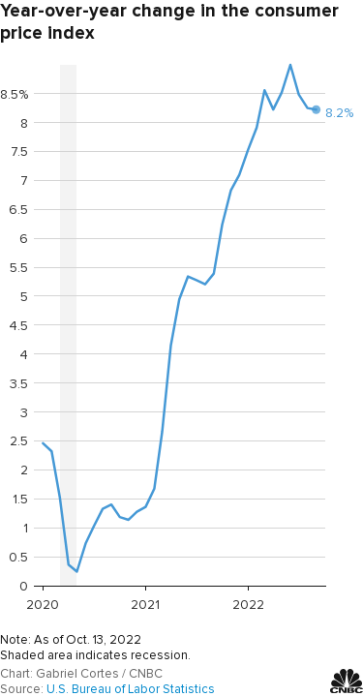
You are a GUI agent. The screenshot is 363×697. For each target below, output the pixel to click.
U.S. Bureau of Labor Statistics (130, 689)
